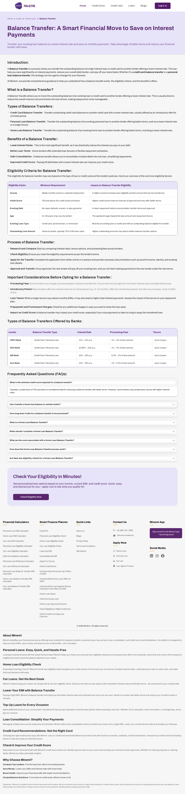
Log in (162, 5)
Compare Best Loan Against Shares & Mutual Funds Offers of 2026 (55, 587)
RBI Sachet (81, 551)
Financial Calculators (16, 522)
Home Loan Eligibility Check (51, 541)
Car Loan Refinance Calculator (16, 566)
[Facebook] (162, 556)
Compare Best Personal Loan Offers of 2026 (55, 572)
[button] (92, 382)
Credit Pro (44, 531)
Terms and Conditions (85, 546)
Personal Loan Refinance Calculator (18, 561)
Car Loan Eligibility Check (50, 546)
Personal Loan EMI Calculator (16, 531)
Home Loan (30, 19)
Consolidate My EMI (48, 556)
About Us (80, 531)
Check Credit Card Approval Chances (52, 615)
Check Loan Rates (48, 594)
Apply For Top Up (47, 561)
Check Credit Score (48, 566)
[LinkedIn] (151, 556)
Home (10, 19)
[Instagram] (157, 556)
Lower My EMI (46, 551)
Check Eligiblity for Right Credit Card (55, 609)
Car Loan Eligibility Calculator (15, 551)
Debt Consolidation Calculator (16, 556)
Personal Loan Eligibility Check (53, 536)
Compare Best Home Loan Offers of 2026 (55, 580)
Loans (19, 19)
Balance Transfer (47, 19)
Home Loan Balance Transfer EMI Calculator (17, 580)
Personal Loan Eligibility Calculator (18, 546)
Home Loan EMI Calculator (14, 536)
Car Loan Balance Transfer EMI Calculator (16, 587)
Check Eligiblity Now (31, 497)
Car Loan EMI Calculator (13, 541)
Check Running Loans (49, 599)
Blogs (78, 536)
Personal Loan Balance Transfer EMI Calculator (19, 572)
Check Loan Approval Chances (53, 604)
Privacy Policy (82, 541)
